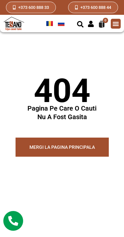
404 (62, 90)
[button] (80, 24)
